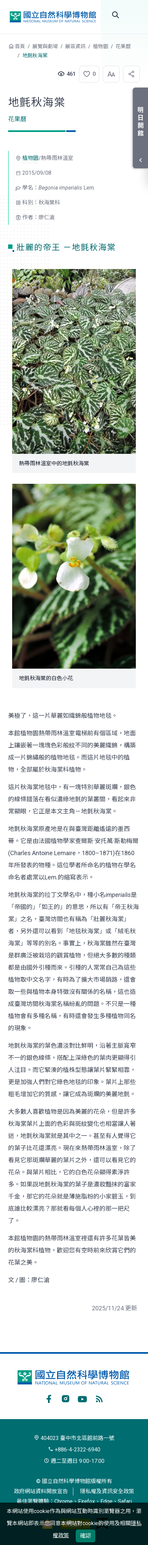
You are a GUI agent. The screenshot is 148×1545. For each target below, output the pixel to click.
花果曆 (123, 46)
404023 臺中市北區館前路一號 (74, 1438)
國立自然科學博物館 (52, 17)
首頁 (20, 46)
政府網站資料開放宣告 (41, 1491)
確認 (85, 1536)
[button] (87, 74)
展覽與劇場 (45, 46)
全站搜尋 (115, 15)
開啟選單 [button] (134, 15)
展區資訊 (75, 46)
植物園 (100, 46)
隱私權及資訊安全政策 (107, 1491)
